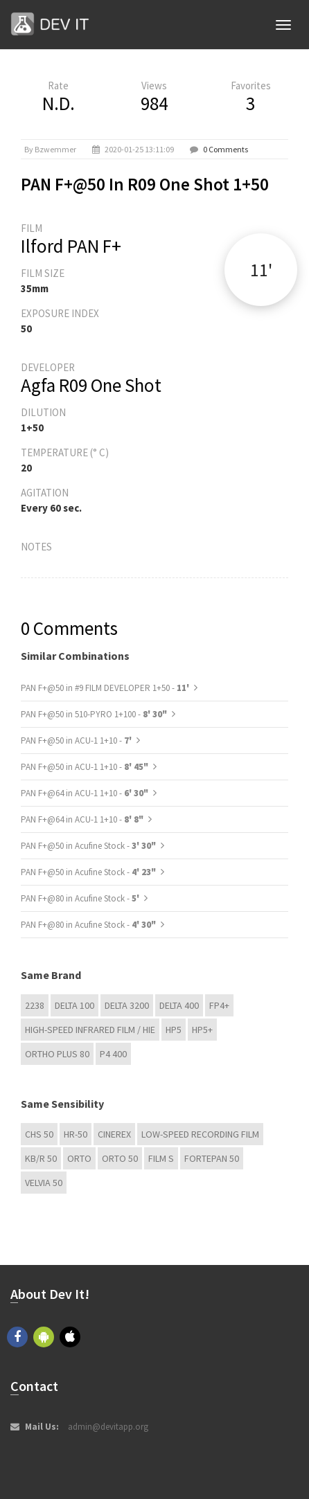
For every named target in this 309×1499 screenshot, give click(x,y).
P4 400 (113, 1054)
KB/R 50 (41, 1158)
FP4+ (219, 1005)
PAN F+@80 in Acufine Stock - (81, 898)
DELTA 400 (179, 1005)
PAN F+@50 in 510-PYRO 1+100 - (94, 714)
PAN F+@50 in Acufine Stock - (88, 846)
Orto (79, 1158)
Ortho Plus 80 (57, 1054)
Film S (161, 1158)
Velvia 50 (43, 1182)
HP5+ (202, 1029)
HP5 (174, 1029)
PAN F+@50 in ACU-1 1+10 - (77, 740)
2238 (34, 1005)
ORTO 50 (120, 1158)
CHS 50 (39, 1134)
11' (261, 269)
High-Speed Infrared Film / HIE (90, 1029)
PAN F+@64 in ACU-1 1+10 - (84, 793)
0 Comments (225, 149)
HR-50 (75, 1134)
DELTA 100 (74, 1005)
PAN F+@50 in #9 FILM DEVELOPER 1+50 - (106, 688)
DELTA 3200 (127, 1005)
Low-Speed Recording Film (200, 1134)
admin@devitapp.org (108, 1427)
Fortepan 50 (211, 1158)
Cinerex (114, 1134)
